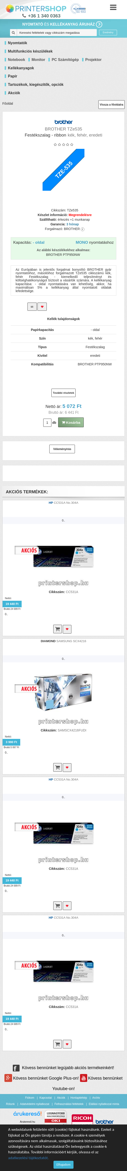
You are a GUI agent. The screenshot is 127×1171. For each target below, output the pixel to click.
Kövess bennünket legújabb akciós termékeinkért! (63, 1067)
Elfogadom (63, 1165)
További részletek (63, 392)
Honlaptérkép (78, 1097)
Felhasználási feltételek (69, 1104)
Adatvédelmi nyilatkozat (34, 1104)
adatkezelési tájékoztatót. (28, 1157)
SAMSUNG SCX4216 (71, 641)
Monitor (38, 60)
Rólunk (10, 1104)
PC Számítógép (65, 60)
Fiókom (29, 1097)
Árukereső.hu (27, 1121)
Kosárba (71, 422)
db (54, 422)
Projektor (93, 60)
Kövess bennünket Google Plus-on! (42, 1078)
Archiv (96, 1097)
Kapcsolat (46, 1097)
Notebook (16, 60)
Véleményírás (62, 449)
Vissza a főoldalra (111, 104)
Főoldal (7, 103)
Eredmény (108, 32)
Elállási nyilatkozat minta (104, 1104)
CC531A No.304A (66, 502)
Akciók (61, 1097)
